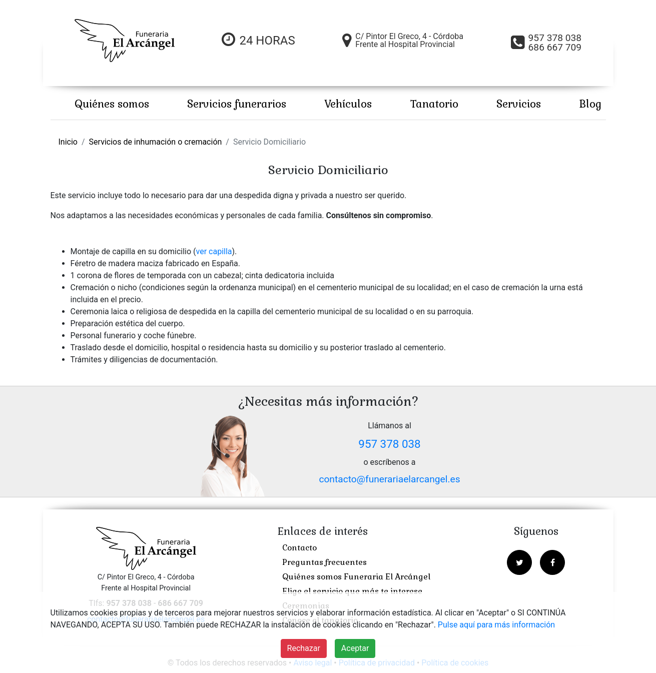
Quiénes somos (112, 104)
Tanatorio (434, 104)
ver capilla (214, 251)
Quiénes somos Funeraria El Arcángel (356, 576)
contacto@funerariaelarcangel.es (389, 479)
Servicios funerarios (236, 104)
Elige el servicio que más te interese (352, 591)
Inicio (68, 142)
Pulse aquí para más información (496, 624)
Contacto (299, 547)
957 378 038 (389, 443)
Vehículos (348, 104)
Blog (590, 104)
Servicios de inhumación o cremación (155, 142)
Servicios (518, 104)
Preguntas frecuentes (324, 562)
